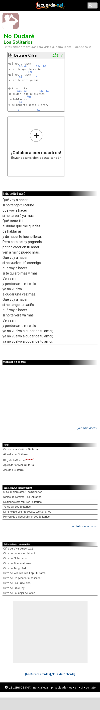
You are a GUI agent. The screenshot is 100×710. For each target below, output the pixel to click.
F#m (38, 66)
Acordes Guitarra (13, 470)
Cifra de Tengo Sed (14, 568)
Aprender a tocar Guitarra (18, 465)
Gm (25, 66)
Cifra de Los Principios (16, 583)
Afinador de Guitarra (15, 454)
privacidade (59, 687)
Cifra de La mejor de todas (19, 593)
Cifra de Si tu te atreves (17, 563)
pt (82, 687)
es (70, 687)
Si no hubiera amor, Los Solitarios (22, 492)
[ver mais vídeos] (87, 427)
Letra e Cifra (25, 55)
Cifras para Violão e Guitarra (20, 449)
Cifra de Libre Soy (13, 588)
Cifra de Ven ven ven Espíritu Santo (24, 573)
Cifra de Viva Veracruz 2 (18, 548)
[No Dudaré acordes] (38, 674)
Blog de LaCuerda (18, 460)
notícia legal (41, 687)
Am (38, 110)
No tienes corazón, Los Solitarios (22, 502)
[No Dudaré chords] (63, 674)
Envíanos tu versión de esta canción (36, 144)
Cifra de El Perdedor (15, 558)
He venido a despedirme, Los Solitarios (26, 516)
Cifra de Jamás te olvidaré (19, 553)
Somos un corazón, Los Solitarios (22, 497)
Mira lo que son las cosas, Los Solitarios (27, 511)
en (76, 687)
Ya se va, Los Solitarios (17, 506)
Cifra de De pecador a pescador (22, 578)
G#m (21, 66)
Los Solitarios (18, 42)
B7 (44, 66)
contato (91, 687)
